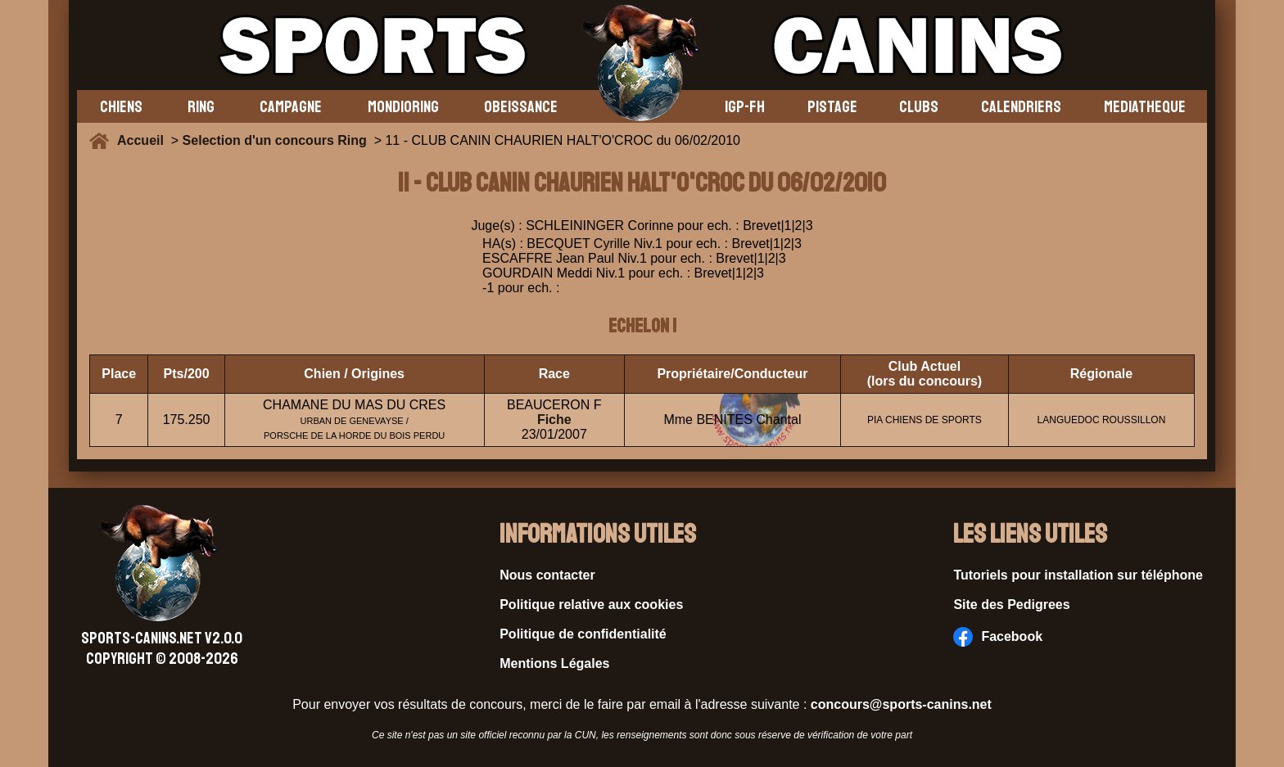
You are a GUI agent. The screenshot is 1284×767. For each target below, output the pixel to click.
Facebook (997, 637)
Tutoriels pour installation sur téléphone (1078, 575)
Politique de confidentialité (583, 634)
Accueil (144, 140)
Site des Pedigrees (1011, 604)
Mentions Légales (554, 663)
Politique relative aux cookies (591, 604)
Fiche (554, 419)
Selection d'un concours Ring (275, 140)
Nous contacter (547, 575)
